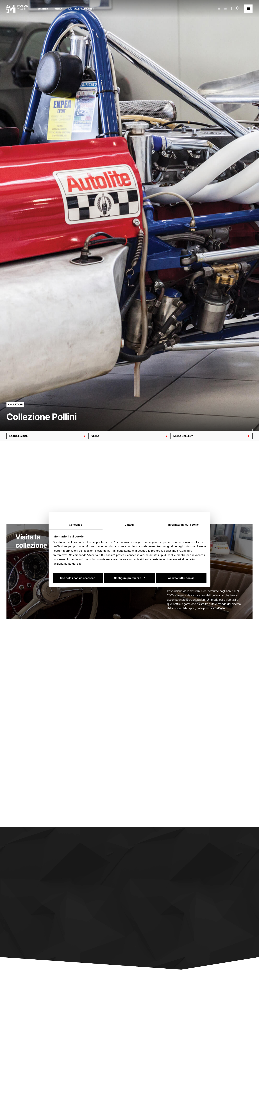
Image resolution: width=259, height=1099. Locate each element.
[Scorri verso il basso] (252, 424)
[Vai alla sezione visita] (130, 436)
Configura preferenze (129, 577)
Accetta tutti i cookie (181, 577)
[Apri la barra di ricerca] (238, 8)
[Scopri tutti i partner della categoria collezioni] (15, 404)
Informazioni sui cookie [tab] (183, 524)
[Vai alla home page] (17, 9)
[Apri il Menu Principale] (248, 8)
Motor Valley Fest (81, 8)
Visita (58, 8)
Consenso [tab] (75, 524)
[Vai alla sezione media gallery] (211, 436)
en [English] (225, 8)
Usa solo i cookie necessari (78, 577)
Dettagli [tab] (129, 524)
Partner (42, 8)
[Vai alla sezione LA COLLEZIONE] (47, 436)
